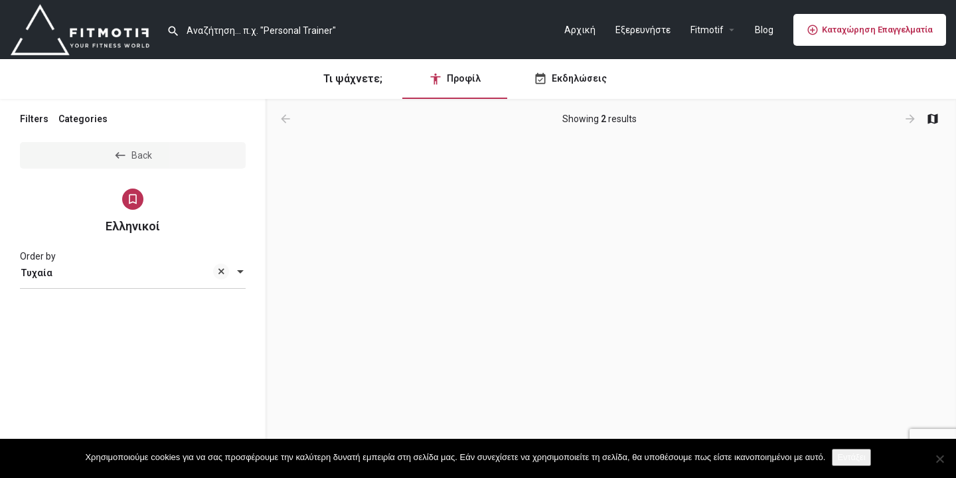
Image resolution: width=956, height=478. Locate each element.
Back (133, 155)
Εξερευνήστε (643, 30)
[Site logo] (83, 28)
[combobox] (133, 273)
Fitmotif (707, 30)
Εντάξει (851, 457)
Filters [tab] (34, 119)
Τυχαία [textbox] (125, 274)
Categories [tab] (83, 119)
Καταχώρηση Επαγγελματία (870, 30)
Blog (764, 30)
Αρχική (580, 30)
